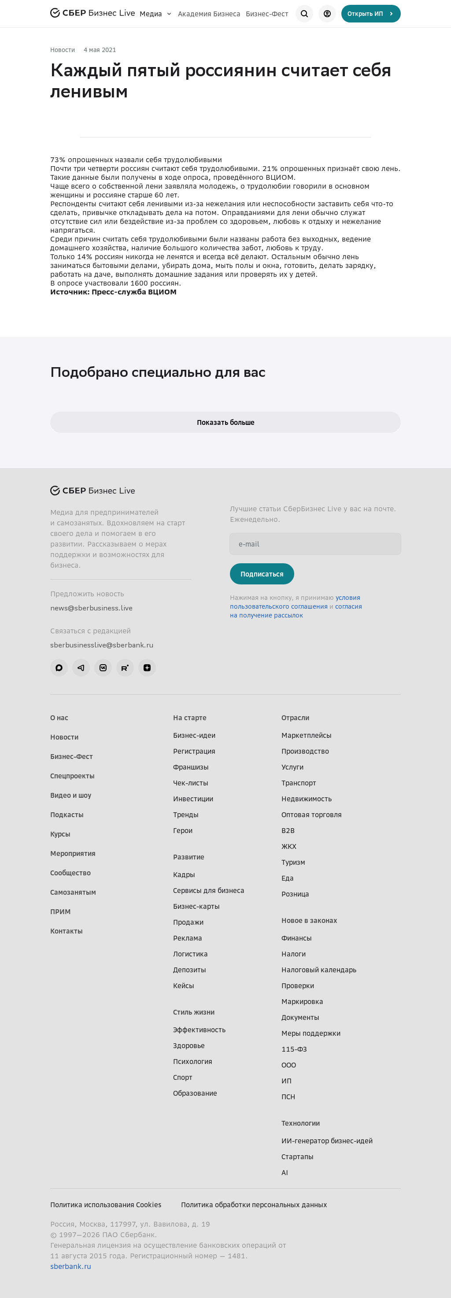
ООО (288, 1064)
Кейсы (183, 985)
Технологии (300, 1123)
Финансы (296, 938)
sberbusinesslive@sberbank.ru (101, 644)
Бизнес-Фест (267, 13)
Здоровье (189, 1045)
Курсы (60, 833)
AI (284, 1172)
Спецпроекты (72, 775)
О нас (59, 717)
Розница (295, 893)
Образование (195, 1093)
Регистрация (194, 751)
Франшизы (191, 766)
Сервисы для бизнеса (208, 890)
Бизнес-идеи (194, 735)
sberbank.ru (70, 1266)
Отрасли (295, 717)
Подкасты (67, 814)
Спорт (182, 1077)
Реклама (187, 938)
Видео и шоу (70, 795)
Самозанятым (73, 892)
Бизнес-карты (196, 906)
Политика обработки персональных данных (254, 1204)
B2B (288, 830)
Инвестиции (193, 798)
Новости (62, 49)
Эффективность (199, 1029)
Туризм (293, 862)
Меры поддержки (310, 1033)
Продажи (188, 922)
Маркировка (302, 1001)
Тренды (186, 814)
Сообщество (70, 872)
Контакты (66, 930)
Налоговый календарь (318, 969)
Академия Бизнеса (209, 13)
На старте (190, 717)
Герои (182, 830)
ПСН (288, 1096)
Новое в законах (309, 920)
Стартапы (297, 1156)
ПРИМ (60, 911)
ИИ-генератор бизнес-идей (327, 1140)
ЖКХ (288, 846)
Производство (305, 751)
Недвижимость (306, 798)
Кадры (184, 874)
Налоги (293, 953)
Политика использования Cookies (106, 1204)
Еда (287, 878)
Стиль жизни (193, 1012)
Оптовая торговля (311, 814)
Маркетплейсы (306, 735)
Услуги (292, 766)
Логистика (190, 953)
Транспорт (298, 782)
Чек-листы (190, 782)
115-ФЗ (294, 1049)
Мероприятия (73, 853)
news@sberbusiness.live (91, 607)
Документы (300, 1017)
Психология (192, 1061)
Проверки (297, 985)
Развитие (188, 856)
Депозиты (189, 969)
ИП (286, 1080)
